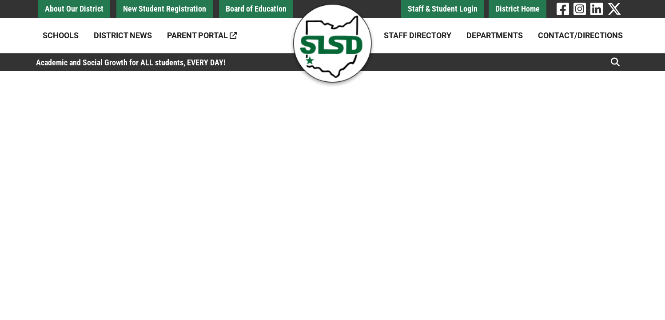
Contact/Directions (580, 35)
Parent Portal (202, 35)
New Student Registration (164, 8)
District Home (517, 8)
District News (123, 35)
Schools (61, 35)
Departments (494, 35)
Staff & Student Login (443, 8)
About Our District (74, 8)
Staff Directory (417, 35)
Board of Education (256, 8)
